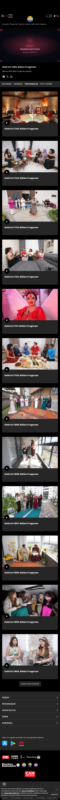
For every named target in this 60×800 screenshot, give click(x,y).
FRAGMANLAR (31, 84)
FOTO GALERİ (46, 84)
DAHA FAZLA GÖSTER (30, 684)
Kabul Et (54, 794)
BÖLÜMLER (6, 84)
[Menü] (2, 16)
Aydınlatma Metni (11, 793)
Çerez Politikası (28, 791)
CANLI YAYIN (9, 16)
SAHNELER (18, 84)
